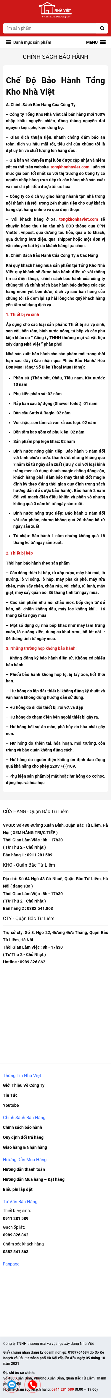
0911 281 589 (15, 1218)
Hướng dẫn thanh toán (24, 1169)
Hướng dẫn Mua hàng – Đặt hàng (34, 1179)
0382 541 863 (15, 1251)
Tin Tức (10, 1095)
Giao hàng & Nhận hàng (25, 1147)
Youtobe (11, 1105)
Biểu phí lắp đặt (18, 1189)
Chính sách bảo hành (22, 1127)
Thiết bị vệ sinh (24, 314)
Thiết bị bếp (21, 553)
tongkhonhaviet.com (70, 167)
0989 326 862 (15, 1235)
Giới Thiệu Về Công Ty (23, 1085)
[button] (32, 42)
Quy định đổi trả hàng (23, 1137)
